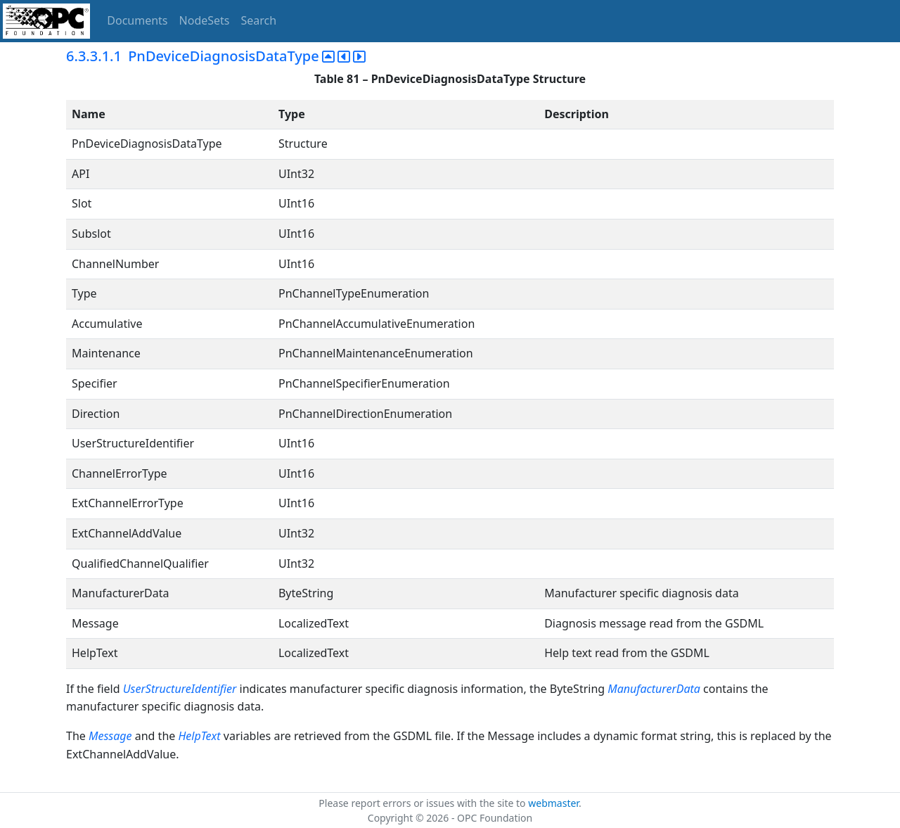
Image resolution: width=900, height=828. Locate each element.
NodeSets (204, 20)
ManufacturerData (654, 688)
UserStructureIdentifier (180, 688)
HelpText (199, 736)
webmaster (553, 803)
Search (259, 20)
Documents (137, 20)
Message (110, 736)
